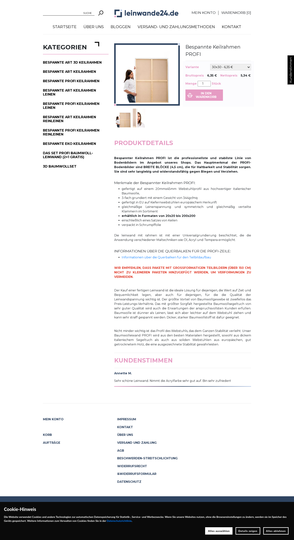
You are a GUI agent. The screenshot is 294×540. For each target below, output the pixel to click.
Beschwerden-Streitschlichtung (147, 458)
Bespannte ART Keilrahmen (69, 72)
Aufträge (51, 442)
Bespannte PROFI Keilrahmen (71, 81)
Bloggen (120, 26)
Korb (47, 435)
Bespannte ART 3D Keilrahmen (72, 62)
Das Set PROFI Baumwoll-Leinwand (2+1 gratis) (68, 155)
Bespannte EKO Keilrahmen (69, 144)
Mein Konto (204, 12)
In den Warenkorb (206, 95)
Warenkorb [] (236, 12)
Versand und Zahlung (137, 442)
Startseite (64, 26)
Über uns (93, 26)
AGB (120, 450)
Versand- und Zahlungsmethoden (176, 26)
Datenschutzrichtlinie (119, 520)
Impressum (126, 419)
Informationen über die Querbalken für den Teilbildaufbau (166, 257)
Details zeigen (247, 530)
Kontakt (231, 26)
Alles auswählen (219, 530)
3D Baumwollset (59, 166)
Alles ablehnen (276, 530)
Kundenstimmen (290, 70)
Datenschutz (129, 482)
